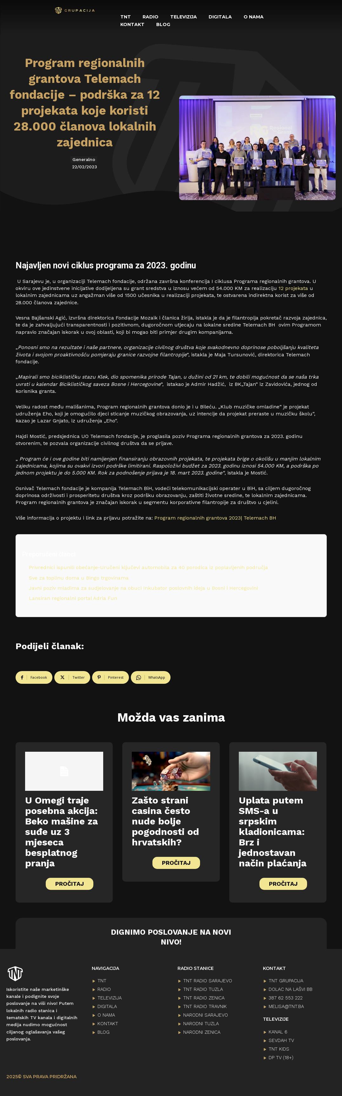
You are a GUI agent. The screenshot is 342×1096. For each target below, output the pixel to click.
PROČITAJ (69, 883)
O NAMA (106, 1015)
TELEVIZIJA (109, 998)
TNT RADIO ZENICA (204, 998)
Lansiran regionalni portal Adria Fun (73, 598)
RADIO (104, 989)
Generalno (83, 159)
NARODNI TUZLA (201, 1023)
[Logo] (75, 10)
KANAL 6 (278, 1031)
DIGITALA (107, 1006)
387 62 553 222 (286, 998)
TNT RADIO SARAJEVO (207, 981)
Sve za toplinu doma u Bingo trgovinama (79, 578)
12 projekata (293, 288)
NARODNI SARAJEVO (205, 1015)
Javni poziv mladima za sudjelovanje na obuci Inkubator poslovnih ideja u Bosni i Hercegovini (144, 588)
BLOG (103, 1032)
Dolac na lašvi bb (290, 989)
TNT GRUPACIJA (286, 981)
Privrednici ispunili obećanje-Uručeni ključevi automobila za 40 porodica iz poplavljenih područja (149, 567)
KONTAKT (107, 1023)
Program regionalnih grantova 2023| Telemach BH (215, 518)
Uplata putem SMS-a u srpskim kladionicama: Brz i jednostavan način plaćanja (272, 832)
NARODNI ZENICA (201, 1032)
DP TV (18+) (281, 1057)
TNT (101, 981)
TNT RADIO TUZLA (203, 989)
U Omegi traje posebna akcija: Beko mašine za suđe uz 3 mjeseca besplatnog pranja (61, 832)
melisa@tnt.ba (286, 1006)
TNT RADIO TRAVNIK (205, 1006)
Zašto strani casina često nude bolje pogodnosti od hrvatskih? (165, 821)
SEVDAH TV (281, 1040)
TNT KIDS (279, 1049)
